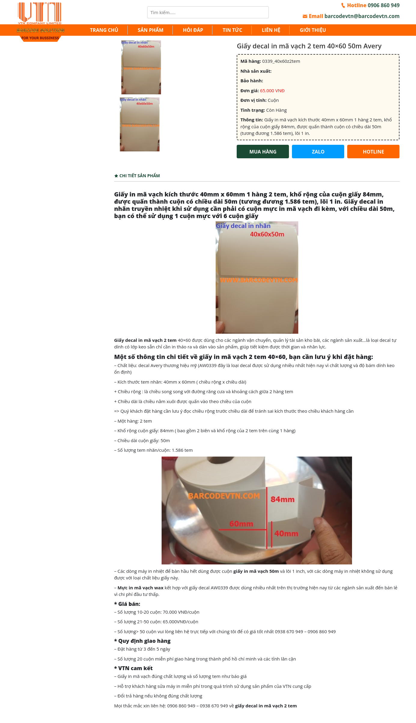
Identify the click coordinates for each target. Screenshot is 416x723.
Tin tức (232, 30)
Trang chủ (104, 30)
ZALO (318, 151)
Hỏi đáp (193, 30)
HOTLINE (373, 151)
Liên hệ (271, 30)
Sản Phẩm (150, 30)
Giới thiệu (313, 30)
